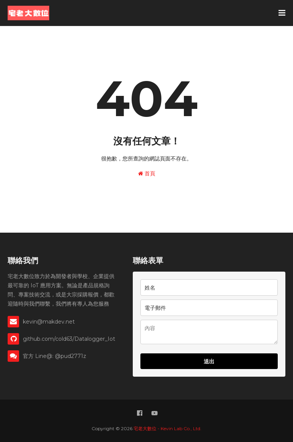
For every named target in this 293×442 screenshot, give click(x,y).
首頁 (146, 173)
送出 (209, 361)
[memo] (209, 332)
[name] (209, 287)
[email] (209, 308)
